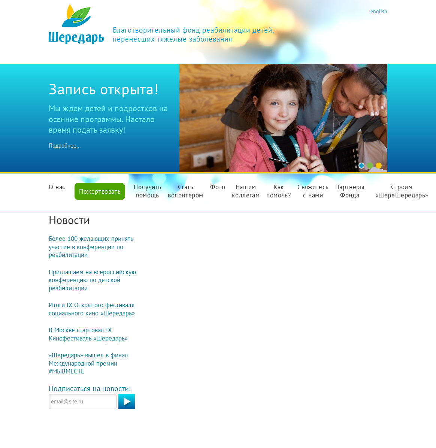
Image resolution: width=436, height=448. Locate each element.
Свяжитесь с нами (312, 191)
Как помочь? (278, 191)
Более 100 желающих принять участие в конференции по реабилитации (91, 246)
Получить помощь (147, 191)
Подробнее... (65, 145)
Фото (217, 187)
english (378, 11)
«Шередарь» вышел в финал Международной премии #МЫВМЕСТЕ (88, 363)
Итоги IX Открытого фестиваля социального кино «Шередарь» (92, 309)
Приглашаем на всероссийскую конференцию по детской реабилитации (92, 280)
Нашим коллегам (246, 191)
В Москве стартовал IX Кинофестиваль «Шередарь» (88, 334)
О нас (57, 187)
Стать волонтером (185, 191)
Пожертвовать (100, 191)
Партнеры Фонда (349, 191)
